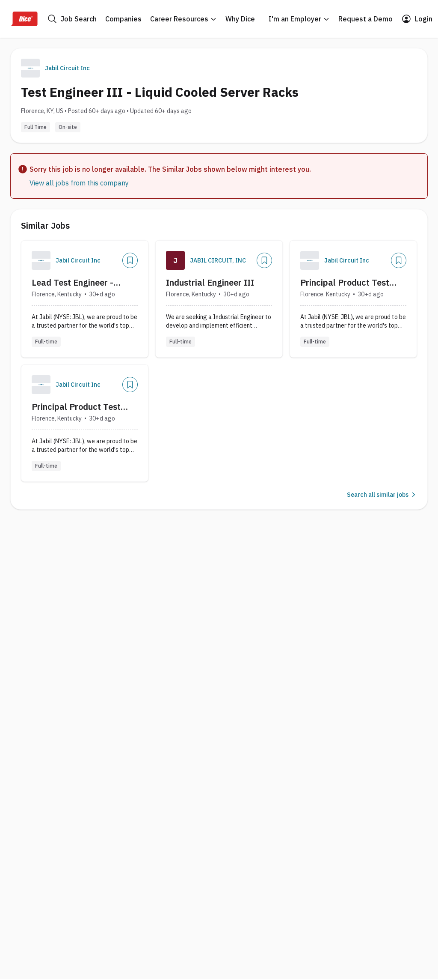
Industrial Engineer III (210, 282)
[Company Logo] (41, 260)
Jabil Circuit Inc (67, 68)
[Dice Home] (24, 18)
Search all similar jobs (382, 494)
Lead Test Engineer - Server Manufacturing (75, 283)
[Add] (130, 260)
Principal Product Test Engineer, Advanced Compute (344, 283)
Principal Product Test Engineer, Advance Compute (76, 407)
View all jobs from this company (79, 183)
